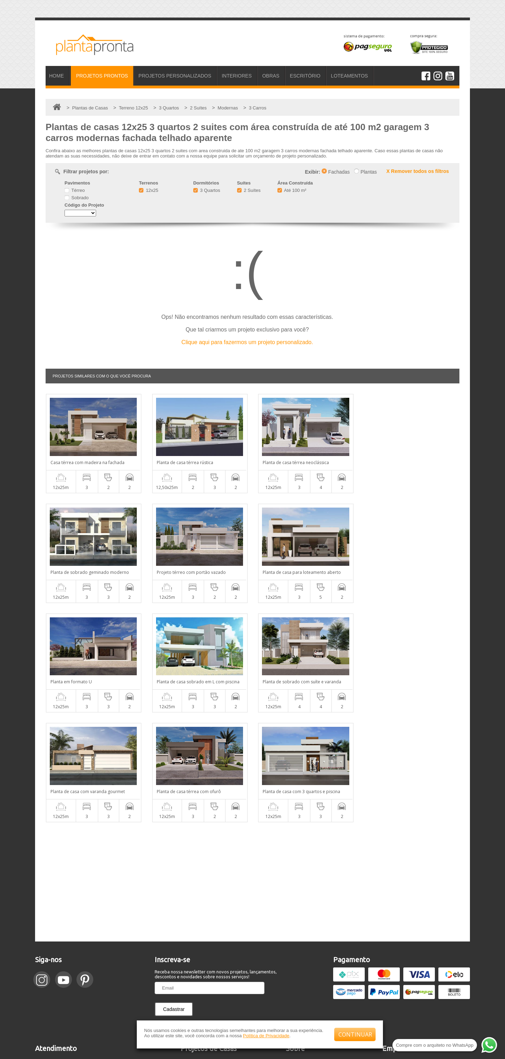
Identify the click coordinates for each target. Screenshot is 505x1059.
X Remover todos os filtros (417, 171)
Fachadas (336, 172)
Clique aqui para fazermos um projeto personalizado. (247, 342)
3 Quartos (206, 190)
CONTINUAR (355, 1034)
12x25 (148, 190)
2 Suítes (249, 190)
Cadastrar (173, 899)
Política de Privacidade (266, 1035)
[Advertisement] (252, 772)
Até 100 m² (291, 190)
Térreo (75, 190)
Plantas (365, 172)
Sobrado (77, 197)
